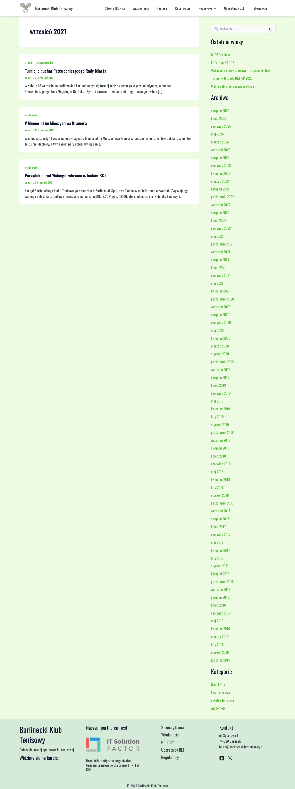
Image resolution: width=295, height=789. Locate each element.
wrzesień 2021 (220, 251)
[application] (217, 8)
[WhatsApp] (230, 758)
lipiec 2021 (218, 267)
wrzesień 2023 (220, 149)
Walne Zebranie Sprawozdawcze (232, 86)
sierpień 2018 (220, 448)
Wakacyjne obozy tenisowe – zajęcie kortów (240, 70)
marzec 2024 (220, 141)
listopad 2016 (220, 573)
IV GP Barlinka (220, 54)
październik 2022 (222, 196)
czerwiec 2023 (221, 165)
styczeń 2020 (220, 353)
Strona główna (174, 727)
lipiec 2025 (218, 118)
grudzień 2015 (220, 660)
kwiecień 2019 (220, 408)
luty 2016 (217, 644)
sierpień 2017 (220, 518)
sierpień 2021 (220, 259)
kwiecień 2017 (220, 550)
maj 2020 (217, 330)
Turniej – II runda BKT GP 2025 (231, 78)
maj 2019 (217, 401)
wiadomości (46, 62)
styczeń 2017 (220, 565)
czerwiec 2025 (221, 126)
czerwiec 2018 (221, 463)
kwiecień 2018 (220, 479)
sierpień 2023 (220, 157)
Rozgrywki (210, 8)
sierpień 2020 (220, 314)
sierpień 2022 (220, 212)
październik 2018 (222, 432)
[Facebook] (221, 758)
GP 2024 (169, 743)
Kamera (166, 8)
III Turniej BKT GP (222, 62)
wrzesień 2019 (220, 369)
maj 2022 (217, 236)
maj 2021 (217, 283)
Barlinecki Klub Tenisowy (54, 8)
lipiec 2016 (218, 605)
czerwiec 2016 (221, 613)
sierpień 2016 (220, 597)
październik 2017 (222, 503)
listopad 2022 (220, 189)
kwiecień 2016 (220, 628)
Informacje (262, 8)
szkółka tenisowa (222, 700)
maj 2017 (217, 542)
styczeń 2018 (220, 495)
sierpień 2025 (220, 110)
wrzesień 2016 (220, 589)
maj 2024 (217, 133)
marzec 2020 (220, 346)
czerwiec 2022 (221, 228)
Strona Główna (122, 8)
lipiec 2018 (218, 456)
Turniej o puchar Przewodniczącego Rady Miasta (65, 71)
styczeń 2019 (220, 424)
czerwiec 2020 (221, 322)
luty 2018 (217, 487)
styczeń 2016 (220, 652)
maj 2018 (217, 471)
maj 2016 (217, 620)
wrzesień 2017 (220, 510)
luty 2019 (217, 416)
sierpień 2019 (220, 377)
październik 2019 (222, 361)
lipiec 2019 (218, 385)
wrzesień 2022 (220, 204)
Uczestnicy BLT (236, 8)
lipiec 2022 (218, 220)
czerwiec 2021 (220, 275)
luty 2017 (217, 558)
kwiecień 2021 (220, 291)
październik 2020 (222, 299)
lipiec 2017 (218, 526)
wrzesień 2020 (220, 306)
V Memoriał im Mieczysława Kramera (56, 123)
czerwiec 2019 (221, 393)
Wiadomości (146, 8)
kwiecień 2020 (220, 338)
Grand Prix (31, 62)
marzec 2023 (220, 181)
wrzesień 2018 (220, 440)
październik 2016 (222, 581)
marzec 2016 (220, 636)
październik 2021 (222, 244)
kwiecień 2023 (220, 173)
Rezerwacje (186, 8)
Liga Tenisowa (220, 692)
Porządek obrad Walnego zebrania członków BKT (65, 175)
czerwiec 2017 (220, 534)
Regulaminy (171, 759)
